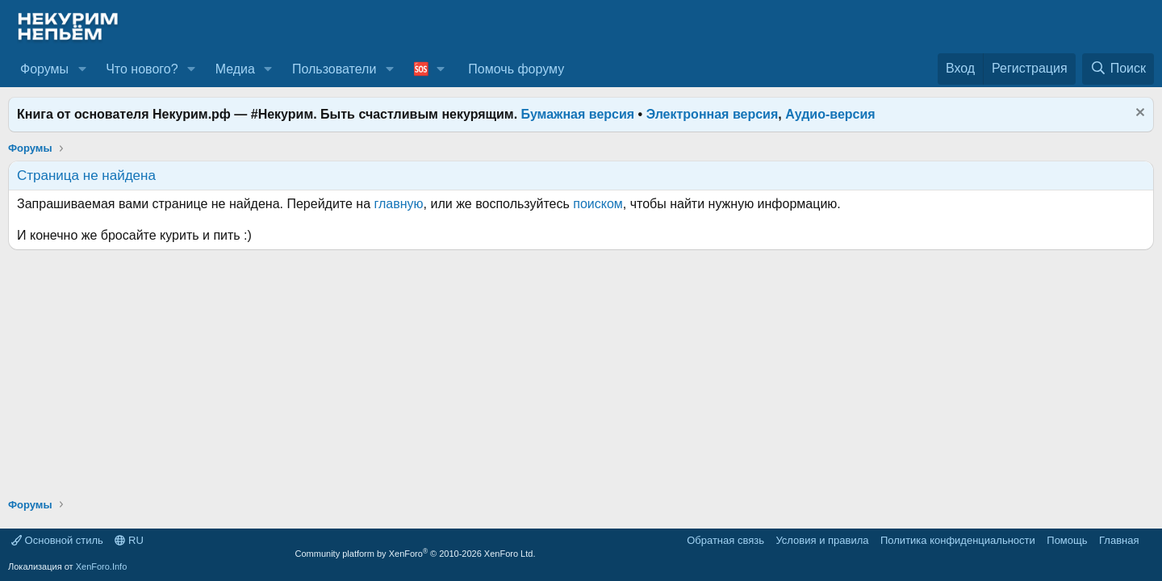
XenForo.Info (101, 566)
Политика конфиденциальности (957, 540)
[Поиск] (1118, 68)
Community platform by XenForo (415, 553)
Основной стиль (57, 540)
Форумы (44, 69)
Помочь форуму (516, 69)
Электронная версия (712, 114)
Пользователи (334, 69)
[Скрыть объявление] (1138, 114)
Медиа (235, 69)
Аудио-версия (830, 114)
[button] (82, 69)
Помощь (1067, 540)
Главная (1119, 540)
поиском (598, 204)
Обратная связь (725, 540)
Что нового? (142, 69)
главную (399, 204)
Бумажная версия (578, 114)
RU (129, 540)
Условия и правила (821, 540)
